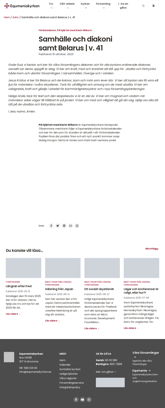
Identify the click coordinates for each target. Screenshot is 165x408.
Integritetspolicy (69, 387)
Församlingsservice (71, 383)
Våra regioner (68, 378)
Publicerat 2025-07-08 (136, 297)
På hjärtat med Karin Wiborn (74, 30)
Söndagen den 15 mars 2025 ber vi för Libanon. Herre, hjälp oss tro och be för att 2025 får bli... (23, 302)
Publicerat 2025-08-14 (57, 294)
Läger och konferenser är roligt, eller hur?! (141, 291)
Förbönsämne (47, 30)
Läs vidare (12, 314)
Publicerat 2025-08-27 (97, 294)
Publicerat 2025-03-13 (18, 291)
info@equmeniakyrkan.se (35, 372)
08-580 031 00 (28, 368)
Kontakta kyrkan (69, 369)
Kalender (65, 365)
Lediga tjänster (68, 374)
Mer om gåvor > (106, 372)
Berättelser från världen (58, 282)
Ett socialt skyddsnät (99, 289)
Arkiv (15, 17)
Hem (7, 17)
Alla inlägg (151, 248)
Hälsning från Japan (59, 289)
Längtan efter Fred (18, 286)
